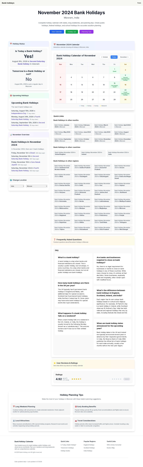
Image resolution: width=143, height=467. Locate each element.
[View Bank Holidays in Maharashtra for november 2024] (63, 207)
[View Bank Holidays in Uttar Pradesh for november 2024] (103, 228)
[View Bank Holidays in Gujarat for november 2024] (123, 184)
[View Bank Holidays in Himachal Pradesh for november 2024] (82, 192)
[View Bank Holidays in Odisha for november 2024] (82, 214)
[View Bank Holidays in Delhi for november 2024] (82, 184)
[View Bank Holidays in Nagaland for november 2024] (63, 214)
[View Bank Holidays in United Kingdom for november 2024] (66, 153)
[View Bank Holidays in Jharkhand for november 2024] (123, 192)
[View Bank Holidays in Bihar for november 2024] (63, 176)
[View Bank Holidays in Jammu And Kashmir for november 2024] (103, 192)
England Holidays (89, 445)
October (104, 57)
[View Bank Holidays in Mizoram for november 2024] (123, 207)
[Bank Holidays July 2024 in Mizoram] (103, 133)
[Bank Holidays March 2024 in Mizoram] (103, 126)
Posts (139, 3)
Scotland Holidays (89, 448)
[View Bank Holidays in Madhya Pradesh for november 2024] (123, 200)
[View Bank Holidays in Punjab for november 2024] (123, 214)
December (124, 57)
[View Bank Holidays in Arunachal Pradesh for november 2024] (103, 167)
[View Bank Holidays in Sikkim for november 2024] (82, 221)
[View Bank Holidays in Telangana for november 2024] (123, 221)
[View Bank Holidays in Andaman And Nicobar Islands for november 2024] (63, 167)
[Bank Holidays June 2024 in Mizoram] (82, 133)
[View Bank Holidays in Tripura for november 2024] (63, 228)
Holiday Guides (65, 451)
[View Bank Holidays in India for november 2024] (119, 153)
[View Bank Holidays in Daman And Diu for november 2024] (63, 184)
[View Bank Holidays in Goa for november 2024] (103, 184)
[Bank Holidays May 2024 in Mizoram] (63, 133)
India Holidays (88, 451)
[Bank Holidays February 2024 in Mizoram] (82, 126)
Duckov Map (111, 448)
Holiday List (72, 32)
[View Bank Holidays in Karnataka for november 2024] (63, 200)
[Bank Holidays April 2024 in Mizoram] (123, 126)
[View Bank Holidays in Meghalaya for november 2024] (103, 207)
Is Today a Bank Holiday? (68, 445)
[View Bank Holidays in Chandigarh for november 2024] (82, 176)
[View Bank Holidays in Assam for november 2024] (123, 167)
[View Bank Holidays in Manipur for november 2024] (82, 207)
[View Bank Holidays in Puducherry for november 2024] (103, 214)
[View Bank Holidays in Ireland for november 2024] (93, 153)
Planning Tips (86, 32)
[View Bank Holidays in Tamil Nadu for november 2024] (103, 221)
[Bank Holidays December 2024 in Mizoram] (123, 140)
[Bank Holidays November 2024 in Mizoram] (103, 140)
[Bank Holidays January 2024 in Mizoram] (63, 126)
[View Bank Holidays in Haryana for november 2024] (63, 192)
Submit (127, 379)
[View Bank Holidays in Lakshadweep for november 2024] (103, 200)
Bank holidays (8, 3)
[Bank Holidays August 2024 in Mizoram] (123, 133)
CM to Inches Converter (114, 445)
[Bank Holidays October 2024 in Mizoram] (82, 140)
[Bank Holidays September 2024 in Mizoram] (63, 140)
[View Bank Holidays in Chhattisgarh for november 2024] (103, 176)
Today (114, 57)
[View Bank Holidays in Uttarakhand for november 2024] (82, 228)
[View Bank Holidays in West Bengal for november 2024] (123, 228)
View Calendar (57, 32)
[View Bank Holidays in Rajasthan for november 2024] (63, 221)
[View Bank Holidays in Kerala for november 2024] (82, 200)
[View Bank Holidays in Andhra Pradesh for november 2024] (82, 167)
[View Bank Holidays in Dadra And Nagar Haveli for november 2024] (123, 176)
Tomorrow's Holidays (67, 448)
